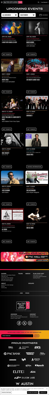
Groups (31, 283)
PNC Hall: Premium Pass (7, 279)
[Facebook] (19, 323)
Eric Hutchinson (31, 191)
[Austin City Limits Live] (12, 2)
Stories (3, 286)
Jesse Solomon (6, 191)
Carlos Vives (29, 155)
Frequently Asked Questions (39, 276)
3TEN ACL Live (4, 276)
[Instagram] (30, 323)
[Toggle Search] (38, 2)
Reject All (43, 392)
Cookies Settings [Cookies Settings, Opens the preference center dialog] (6, 392)
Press (27, 293)
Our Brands (44, 2)
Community (4, 287)
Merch (27, 273)
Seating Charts (36, 277)
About (3, 283)
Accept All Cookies (33, 392)
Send (37, 335)
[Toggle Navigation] (2, 2)
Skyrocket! (29, 116)
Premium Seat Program (6, 280)
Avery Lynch (5, 80)
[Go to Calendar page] (43, 15)
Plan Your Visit (38, 273)
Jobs (21, 293)
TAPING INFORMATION (34, 166)
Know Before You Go (37, 275)
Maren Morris (30, 42)
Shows (3, 273)
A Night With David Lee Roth (9, 42)
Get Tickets (7, 54)
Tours (20, 273)
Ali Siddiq (4, 230)
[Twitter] (24, 323)
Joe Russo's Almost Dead (33, 80)
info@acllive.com (34, 317)
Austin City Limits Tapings (7, 277)
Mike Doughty (5, 153)
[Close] (47, 389)
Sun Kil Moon (29, 228)
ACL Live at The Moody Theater (8, 275)
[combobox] (9, 15)
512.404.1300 (33, 315)
